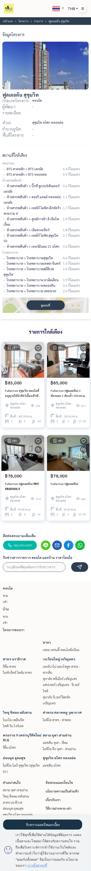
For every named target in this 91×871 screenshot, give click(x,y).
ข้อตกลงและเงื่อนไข (59, 782)
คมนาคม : (9, 163)
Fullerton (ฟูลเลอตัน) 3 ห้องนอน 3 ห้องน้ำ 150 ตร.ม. (68, 393)
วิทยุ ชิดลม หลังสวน (17, 712)
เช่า (5, 601)
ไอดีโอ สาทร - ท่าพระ (57, 720)
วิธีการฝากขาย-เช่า (58, 808)
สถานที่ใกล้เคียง (14, 155)
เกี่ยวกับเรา (53, 800)
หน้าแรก (8, 21)
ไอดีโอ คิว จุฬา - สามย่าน (59, 749)
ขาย (5, 595)
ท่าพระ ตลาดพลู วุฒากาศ (62, 712)
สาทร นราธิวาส (14, 659)
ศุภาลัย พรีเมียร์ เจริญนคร (60, 678)
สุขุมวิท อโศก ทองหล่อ (59, 758)
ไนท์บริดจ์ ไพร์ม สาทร (17, 672)
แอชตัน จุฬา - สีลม (55, 742)
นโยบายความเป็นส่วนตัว (62, 791)
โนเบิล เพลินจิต (13, 720)
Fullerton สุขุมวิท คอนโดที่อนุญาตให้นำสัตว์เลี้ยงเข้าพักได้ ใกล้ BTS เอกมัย (22, 393)
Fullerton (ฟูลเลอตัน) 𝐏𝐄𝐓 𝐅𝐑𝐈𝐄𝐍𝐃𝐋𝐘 (22, 486)
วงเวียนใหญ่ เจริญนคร (59, 659)
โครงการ (23, 21)
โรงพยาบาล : (10, 252)
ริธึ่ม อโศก (9, 747)
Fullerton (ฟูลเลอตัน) (64, 484)
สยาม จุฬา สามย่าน (57, 735)
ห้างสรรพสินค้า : (13, 180)
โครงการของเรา (13, 630)
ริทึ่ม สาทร (9, 666)
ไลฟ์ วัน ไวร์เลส (13, 726)
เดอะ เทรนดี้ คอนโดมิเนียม (61, 649)
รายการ (38, 21)
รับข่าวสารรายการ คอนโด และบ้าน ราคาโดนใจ (37, 557)
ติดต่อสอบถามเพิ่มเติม (19, 536)
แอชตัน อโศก (52, 765)
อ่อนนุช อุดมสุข (14, 758)
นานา (47, 642)
